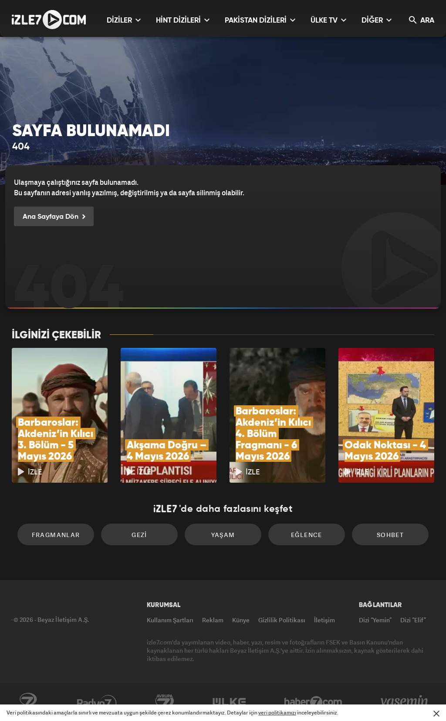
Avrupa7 (164, 702)
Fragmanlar (56, 535)
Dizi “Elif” (413, 620)
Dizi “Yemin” (375, 620)
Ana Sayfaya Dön (54, 217)
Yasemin (405, 702)
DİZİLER (124, 20)
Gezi (139, 535)
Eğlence (306, 535)
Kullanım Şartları (170, 620)
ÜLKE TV (328, 20)
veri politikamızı (277, 712)
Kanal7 (28, 702)
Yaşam (223, 535)
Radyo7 (97, 702)
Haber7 (313, 702)
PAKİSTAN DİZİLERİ (260, 20)
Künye (241, 620)
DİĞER (377, 20)
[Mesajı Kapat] (436, 713)
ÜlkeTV (229, 702)
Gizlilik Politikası (281, 620)
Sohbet (390, 535)
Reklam (212, 620)
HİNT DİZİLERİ (182, 20)
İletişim (324, 620)
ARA (421, 20)
